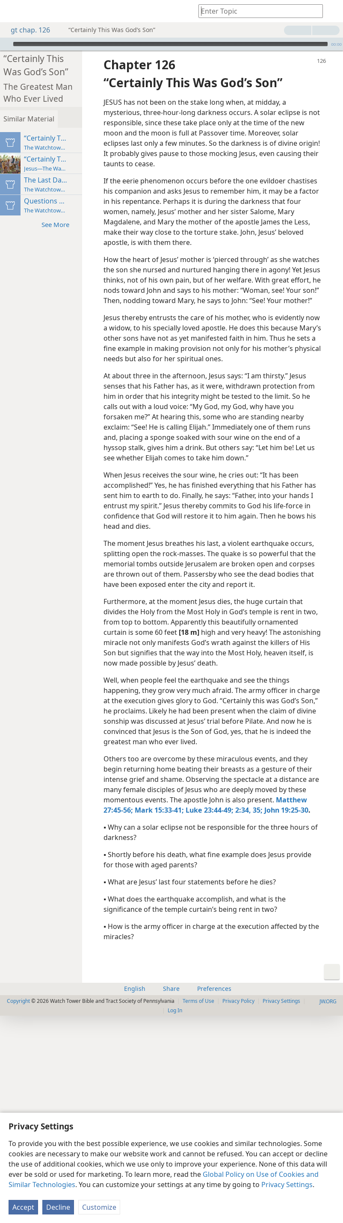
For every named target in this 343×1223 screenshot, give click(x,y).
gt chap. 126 (26, 30)
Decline (58, 1207)
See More (106, 212)
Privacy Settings (287, 1184)
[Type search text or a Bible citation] (256, 11)
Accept (23, 1207)
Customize (99, 1207)
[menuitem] (13, 11)
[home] (13, 11)
